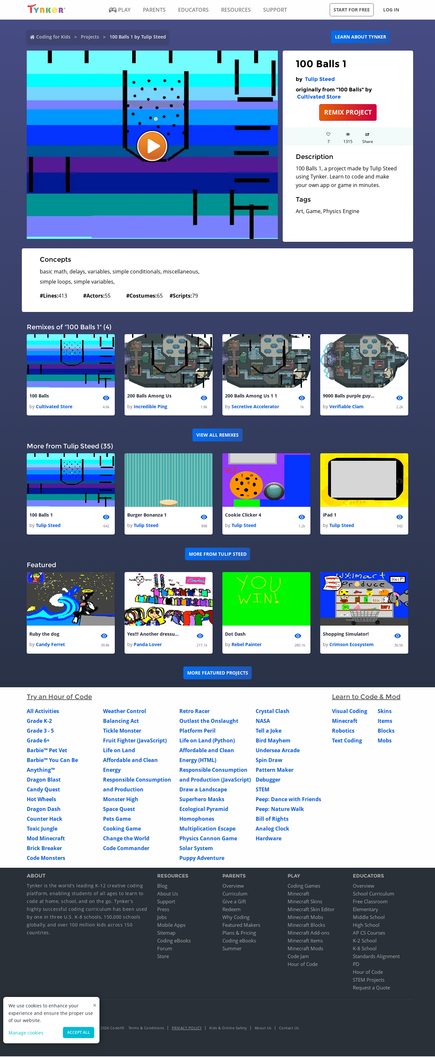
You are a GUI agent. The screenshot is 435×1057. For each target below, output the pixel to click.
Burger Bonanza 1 (147, 515)
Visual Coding (349, 712)
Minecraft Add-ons (308, 933)
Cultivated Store (319, 97)
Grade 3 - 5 (40, 731)
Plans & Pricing (239, 933)
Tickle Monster (122, 731)
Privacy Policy (187, 1028)
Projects (90, 37)
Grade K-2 (39, 721)
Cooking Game (122, 829)
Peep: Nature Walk (280, 810)
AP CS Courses (369, 933)
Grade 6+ (38, 741)
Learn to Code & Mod (366, 698)
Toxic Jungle (42, 829)
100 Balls (39, 396)
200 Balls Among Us (149, 396)
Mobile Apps (171, 925)
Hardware (268, 839)
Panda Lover (148, 645)
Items (385, 721)
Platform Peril (197, 731)
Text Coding (347, 741)
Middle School (369, 917)
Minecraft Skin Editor (311, 910)
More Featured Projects (217, 674)
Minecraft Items (305, 941)
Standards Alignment (376, 957)
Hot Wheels (41, 800)
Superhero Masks (201, 800)
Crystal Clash (273, 712)
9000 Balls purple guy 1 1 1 (349, 396)
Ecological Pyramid (203, 810)
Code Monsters (46, 859)
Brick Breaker (44, 849)
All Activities (43, 712)
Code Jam (298, 957)
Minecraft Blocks (306, 925)
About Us (167, 894)
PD (356, 964)
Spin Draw (269, 761)
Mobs (385, 741)
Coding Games (304, 886)
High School (366, 925)
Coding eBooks (174, 941)
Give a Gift (234, 902)
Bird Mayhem (273, 741)
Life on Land (119, 751)
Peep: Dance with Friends (288, 800)
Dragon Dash (44, 810)
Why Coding (235, 917)
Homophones (196, 819)
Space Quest (119, 810)
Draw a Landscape (203, 790)
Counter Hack (44, 819)
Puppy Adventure (201, 859)
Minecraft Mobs (305, 917)
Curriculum (235, 894)
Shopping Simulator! (346, 634)
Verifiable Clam (346, 406)
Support (166, 902)
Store (163, 957)
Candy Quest (43, 790)
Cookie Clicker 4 (243, 515)
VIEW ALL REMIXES (217, 435)
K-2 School (365, 941)
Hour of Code (303, 964)
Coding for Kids (53, 37)
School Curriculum (373, 894)
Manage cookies (25, 1033)
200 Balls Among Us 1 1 (251, 396)
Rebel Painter (247, 645)
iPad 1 (330, 515)
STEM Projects (368, 980)
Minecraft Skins (305, 902)
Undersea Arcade (278, 751)
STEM (262, 790)
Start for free (352, 10)
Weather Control (124, 712)
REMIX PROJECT (348, 112)
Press (163, 910)
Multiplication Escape (207, 829)
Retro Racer (194, 712)
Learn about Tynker (360, 37)
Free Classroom (370, 902)
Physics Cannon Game (208, 839)
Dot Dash (235, 634)
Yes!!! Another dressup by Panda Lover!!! (153, 634)
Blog (162, 886)
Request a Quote (371, 988)
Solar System (196, 849)
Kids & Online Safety (228, 1028)
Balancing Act (121, 721)
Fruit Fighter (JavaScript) (135, 741)
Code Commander (126, 849)
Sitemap (166, 933)
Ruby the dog (44, 634)
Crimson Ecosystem (351, 645)
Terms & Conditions (146, 1028)
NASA (263, 721)
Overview (233, 886)
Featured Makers (241, 925)
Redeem (231, 910)
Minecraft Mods (305, 949)
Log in (391, 10)
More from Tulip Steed (218, 554)
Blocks (386, 731)
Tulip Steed (320, 79)
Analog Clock (272, 829)
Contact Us (289, 1028)
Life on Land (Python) (207, 741)
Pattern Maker (274, 770)
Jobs (162, 917)
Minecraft (344, 721)
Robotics (343, 731)
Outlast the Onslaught (208, 721)
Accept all (78, 1032)
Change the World (126, 839)
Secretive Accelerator (255, 406)
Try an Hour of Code (59, 698)
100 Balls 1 (41, 515)
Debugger (268, 780)
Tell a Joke (268, 731)
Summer (232, 949)
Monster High (120, 800)
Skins (385, 712)
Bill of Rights (272, 819)
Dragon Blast (44, 780)
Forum (164, 949)
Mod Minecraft (46, 839)
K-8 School (365, 949)
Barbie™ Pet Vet (47, 751)
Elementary (365, 910)
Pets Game (117, 819)
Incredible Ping (150, 406)
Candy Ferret (50, 645)
